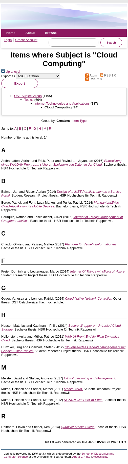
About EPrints (81, 456)
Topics (28, 100)
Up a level (10, 71)
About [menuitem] (30, 33)
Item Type (79, 121)
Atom (90, 75)
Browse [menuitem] (51, 33)
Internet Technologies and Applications (62, 103)
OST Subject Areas (28, 96)
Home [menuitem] (10, 33)
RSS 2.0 (93, 79)
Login (8, 40)
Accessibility (100, 456)
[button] (19, 83)
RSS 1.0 (107, 75)
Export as (8, 76)
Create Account (26, 40)
